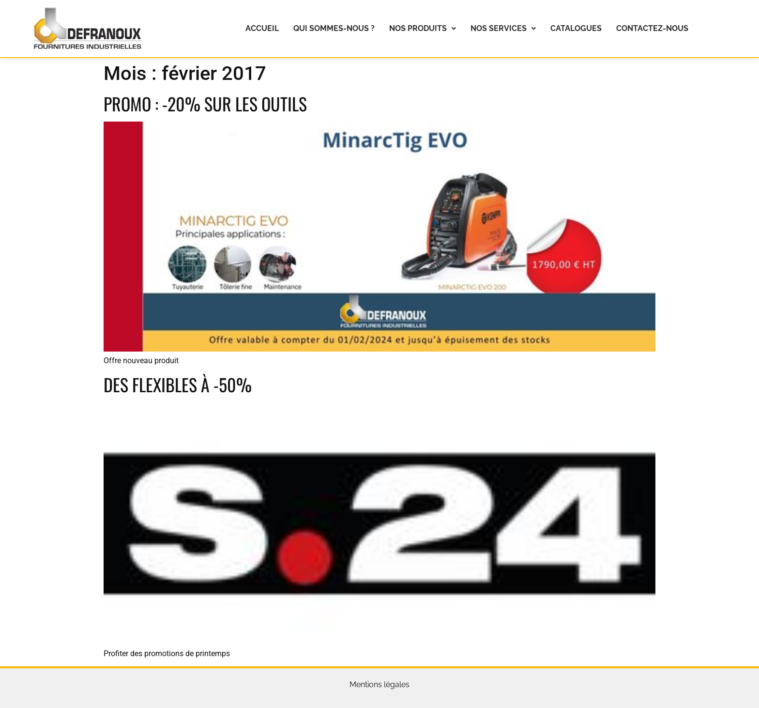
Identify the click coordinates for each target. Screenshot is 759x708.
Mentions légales (379, 684)
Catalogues (576, 28)
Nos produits (422, 28)
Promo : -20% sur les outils (205, 103)
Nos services (503, 28)
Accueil (262, 28)
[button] (422, 28)
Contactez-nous (652, 28)
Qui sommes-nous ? (334, 28)
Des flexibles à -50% (178, 384)
